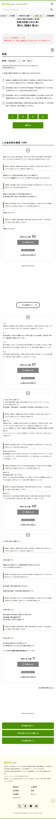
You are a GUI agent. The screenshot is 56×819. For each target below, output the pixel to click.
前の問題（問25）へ (28, 726)
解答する (28, 125)
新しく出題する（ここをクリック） (27, 40)
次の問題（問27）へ (28, 741)
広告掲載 (34, 787)
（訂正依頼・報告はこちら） (8, 67)
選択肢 (4, 61)
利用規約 (16, 794)
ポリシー (34, 794)
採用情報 (16, 791)
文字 (23, 61)
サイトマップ (17, 798)
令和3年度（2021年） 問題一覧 (28, 733)
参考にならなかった (28, 250)
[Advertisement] (28, 281)
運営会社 (16, 787)
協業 (32, 791)
